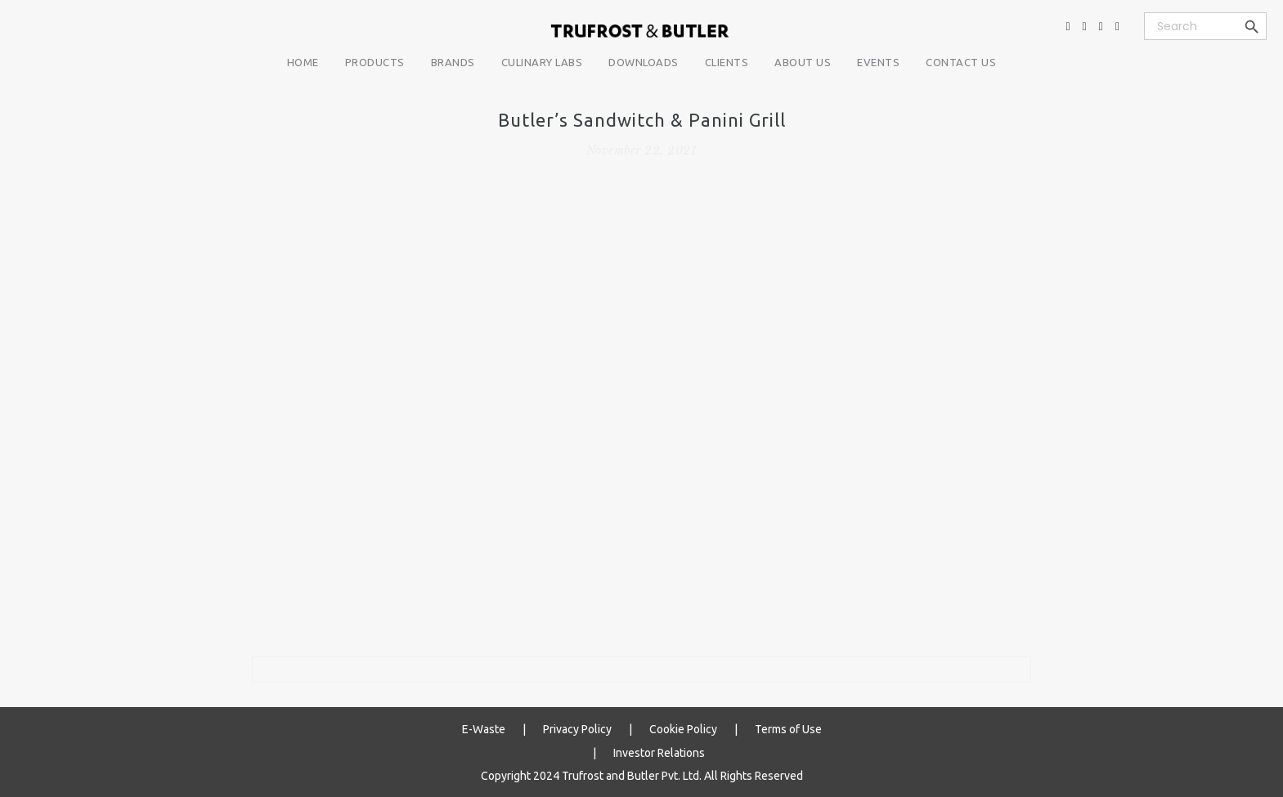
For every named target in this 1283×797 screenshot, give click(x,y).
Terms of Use (788, 729)
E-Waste (483, 729)
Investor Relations (659, 752)
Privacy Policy (577, 729)
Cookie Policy (683, 729)
